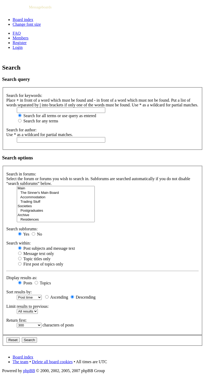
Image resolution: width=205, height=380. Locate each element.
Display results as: (21, 277)
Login (18, 47)
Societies (55, 206)
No (37, 234)
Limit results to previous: (27, 306)
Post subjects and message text (46, 248)
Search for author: (21, 130)
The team (20, 362)
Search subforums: (22, 229)
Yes (23, 234)
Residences (55, 219)
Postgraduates (55, 211)
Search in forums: (21, 174)
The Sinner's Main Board (55, 193)
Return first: (16, 320)
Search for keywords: (24, 95)
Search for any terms (38, 121)
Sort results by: (19, 292)
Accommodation (55, 197)
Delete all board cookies (52, 362)
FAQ (17, 33)
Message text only (36, 253)
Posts (25, 283)
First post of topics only (40, 264)
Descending (83, 297)
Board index (23, 19)
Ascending (56, 297)
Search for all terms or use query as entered (57, 115)
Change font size (27, 24)
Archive (55, 215)
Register (20, 42)
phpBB (29, 370)
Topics (43, 283)
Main (55, 188)
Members (20, 38)
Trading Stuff (55, 202)
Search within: (18, 243)
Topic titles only (34, 259)
